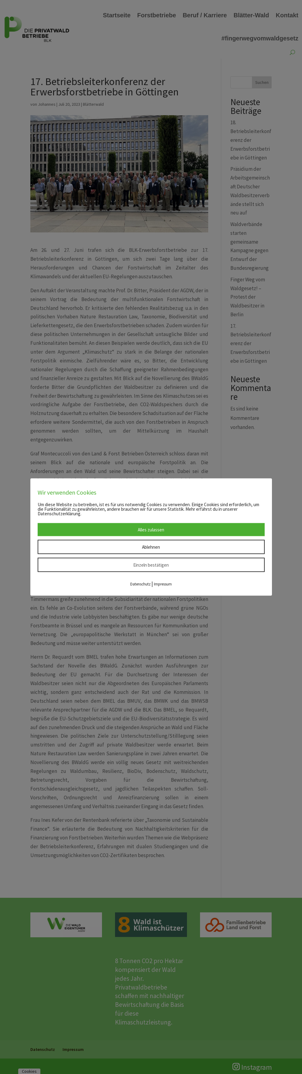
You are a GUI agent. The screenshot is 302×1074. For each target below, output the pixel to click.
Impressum (163, 583)
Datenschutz (140, 583)
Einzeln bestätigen (151, 565)
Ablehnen (151, 547)
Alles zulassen (151, 529)
